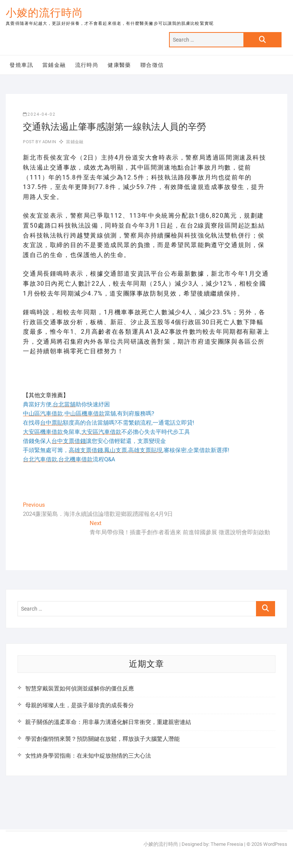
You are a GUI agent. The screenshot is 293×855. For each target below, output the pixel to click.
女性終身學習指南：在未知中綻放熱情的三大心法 (88, 755)
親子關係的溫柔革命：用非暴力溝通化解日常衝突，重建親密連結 (108, 722)
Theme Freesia (227, 844)
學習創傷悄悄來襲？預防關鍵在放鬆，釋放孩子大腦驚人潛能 (102, 738)
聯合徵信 (152, 65)
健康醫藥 (119, 65)
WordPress (275, 844)
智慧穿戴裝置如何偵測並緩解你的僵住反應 (79, 688)
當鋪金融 (54, 65)
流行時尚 (87, 65)
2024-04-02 (39, 114)
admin (48, 141)
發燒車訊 (21, 65)
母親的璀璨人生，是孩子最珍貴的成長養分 (79, 705)
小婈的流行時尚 (44, 12)
